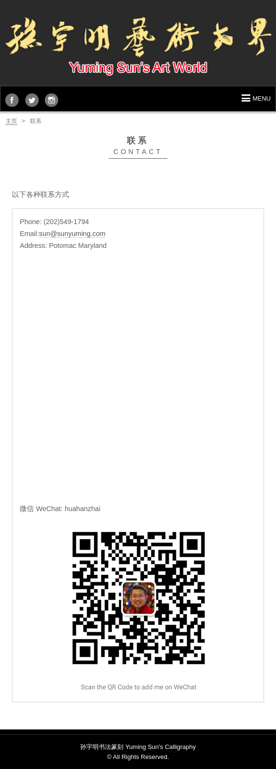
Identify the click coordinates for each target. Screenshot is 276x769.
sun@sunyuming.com (72, 233)
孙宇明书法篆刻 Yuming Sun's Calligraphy (137, 746)
